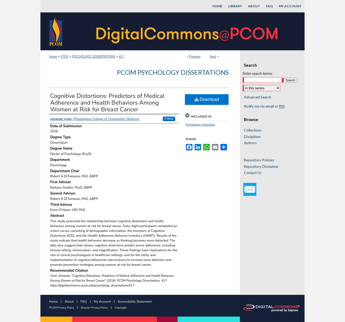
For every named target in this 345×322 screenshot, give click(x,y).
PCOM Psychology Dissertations (173, 72)
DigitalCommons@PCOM (188, 31)
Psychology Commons (200, 124)
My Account (102, 301)
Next (213, 57)
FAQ (84, 301)
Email (249, 189)
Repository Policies (259, 160)
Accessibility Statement (135, 301)
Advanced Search (257, 97)
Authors (250, 143)
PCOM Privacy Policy (61, 308)
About (69, 301)
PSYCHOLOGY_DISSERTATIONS (93, 57)
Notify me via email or (264, 106)
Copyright (120, 308)
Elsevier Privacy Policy (94, 308)
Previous (195, 57)
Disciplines (252, 137)
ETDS (64, 57)
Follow (169, 118)
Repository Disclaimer (261, 167)
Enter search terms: (258, 73)
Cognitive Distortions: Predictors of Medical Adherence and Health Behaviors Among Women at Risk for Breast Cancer (107, 103)
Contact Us (252, 173)
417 (121, 57)
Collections (252, 130)
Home (53, 57)
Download (207, 99)
